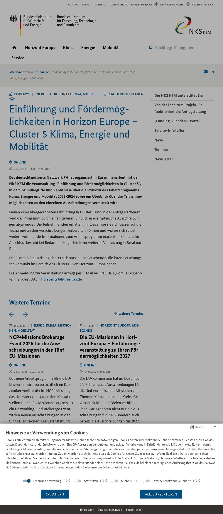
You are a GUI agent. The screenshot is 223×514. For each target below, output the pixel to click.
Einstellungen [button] (134, 509)
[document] (111, 452)
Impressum (87, 509)
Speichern (55, 494)
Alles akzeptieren (161, 494)
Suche (125, 480)
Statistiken (91, 480)
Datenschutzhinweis (110, 509)
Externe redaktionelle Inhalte (171, 480)
